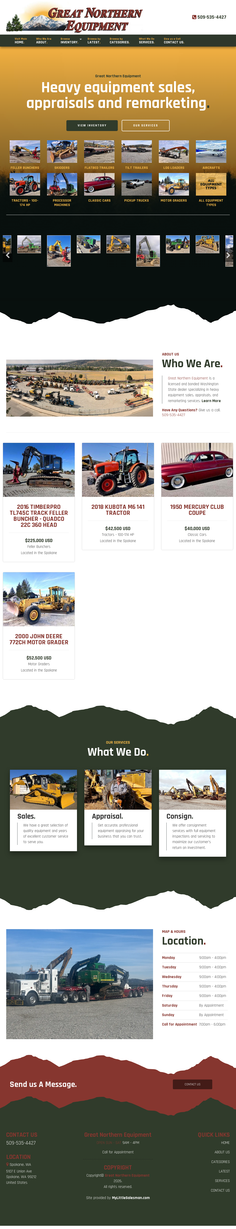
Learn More (211, 423)
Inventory (69, 41)
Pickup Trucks (136, 200)
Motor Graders (174, 200)
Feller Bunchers (25, 167)
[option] (118, 244)
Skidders (62, 167)
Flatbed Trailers (99, 167)
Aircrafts (211, 167)
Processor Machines (62, 202)
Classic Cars (99, 200)
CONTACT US (193, 1084)
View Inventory (92, 125)
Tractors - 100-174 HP (25, 202)
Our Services (145, 125)
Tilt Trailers (136, 167)
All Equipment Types (211, 202)
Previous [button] (7, 255)
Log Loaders (173, 167)
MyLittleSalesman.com (131, 1197)
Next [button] (228, 255)
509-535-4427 (173, 437)
